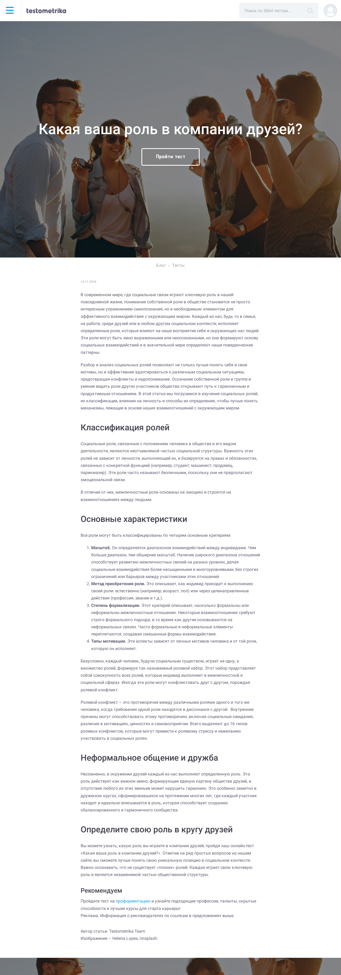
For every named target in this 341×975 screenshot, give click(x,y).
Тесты (178, 265)
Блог (161, 265)
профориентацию (133, 901)
